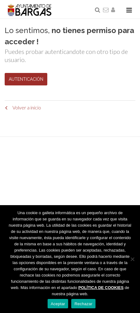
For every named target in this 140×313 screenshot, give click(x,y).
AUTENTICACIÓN (26, 79)
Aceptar (58, 303)
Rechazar (83, 303)
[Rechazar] (132, 259)
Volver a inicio (23, 107)
